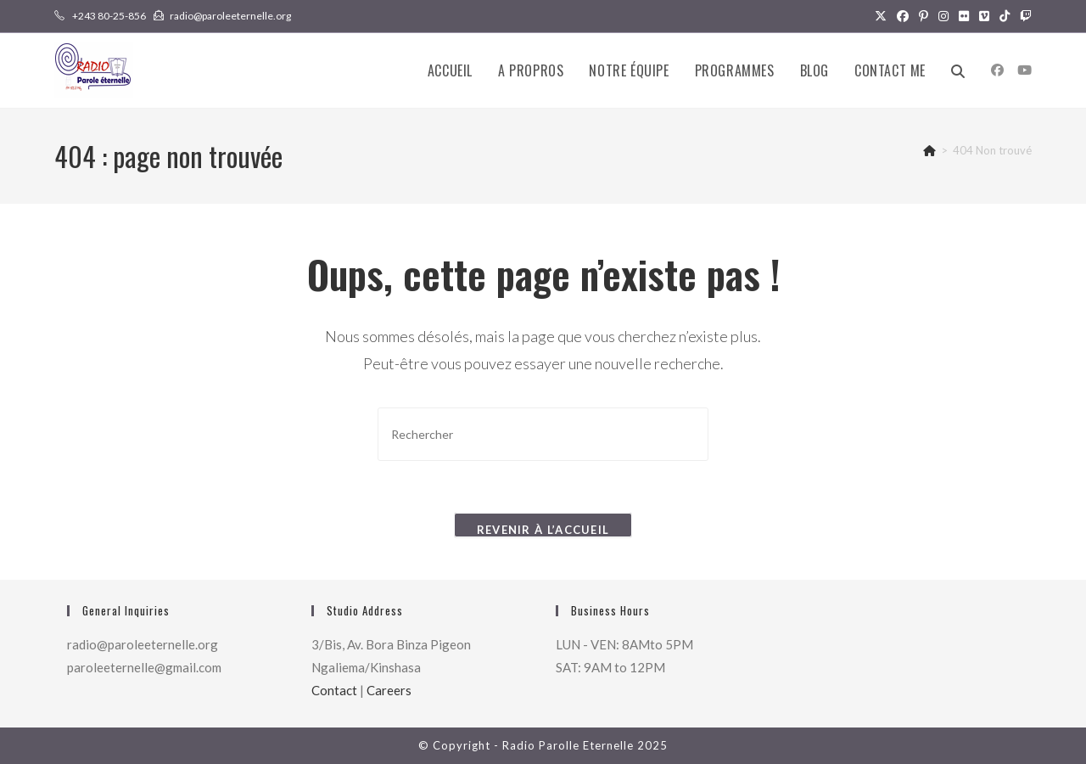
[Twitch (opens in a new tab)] (1023, 16)
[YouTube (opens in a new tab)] (1024, 70)
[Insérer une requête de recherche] (543, 434)
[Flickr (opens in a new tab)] (964, 16)
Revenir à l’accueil (543, 529)
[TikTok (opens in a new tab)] (1004, 16)
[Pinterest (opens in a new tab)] (923, 16)
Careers (389, 690)
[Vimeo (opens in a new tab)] (984, 16)
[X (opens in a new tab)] (881, 16)
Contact (334, 690)
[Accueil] (929, 150)
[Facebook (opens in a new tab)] (903, 16)
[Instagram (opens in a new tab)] (943, 16)
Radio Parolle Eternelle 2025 (585, 745)
